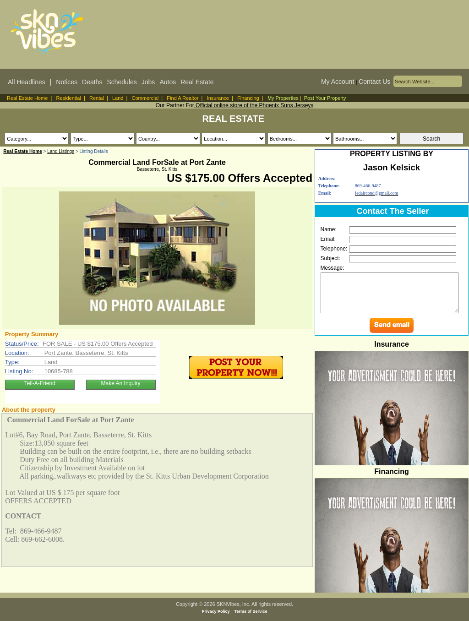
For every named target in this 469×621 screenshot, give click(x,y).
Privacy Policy (216, 611)
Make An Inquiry (121, 383)
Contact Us (374, 81)
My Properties (283, 98)
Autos (167, 82)
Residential (68, 98)
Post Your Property (325, 98)
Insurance (218, 98)
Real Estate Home (27, 98)
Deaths (92, 82)
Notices (66, 82)
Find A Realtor (182, 98)
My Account (337, 81)
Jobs (148, 82)
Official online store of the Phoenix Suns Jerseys (254, 105)
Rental (96, 98)
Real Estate (196, 82)
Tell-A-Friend (39, 383)
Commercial (145, 98)
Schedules (121, 82)
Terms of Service (250, 611)
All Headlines (26, 82)
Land (117, 98)
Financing (248, 98)
